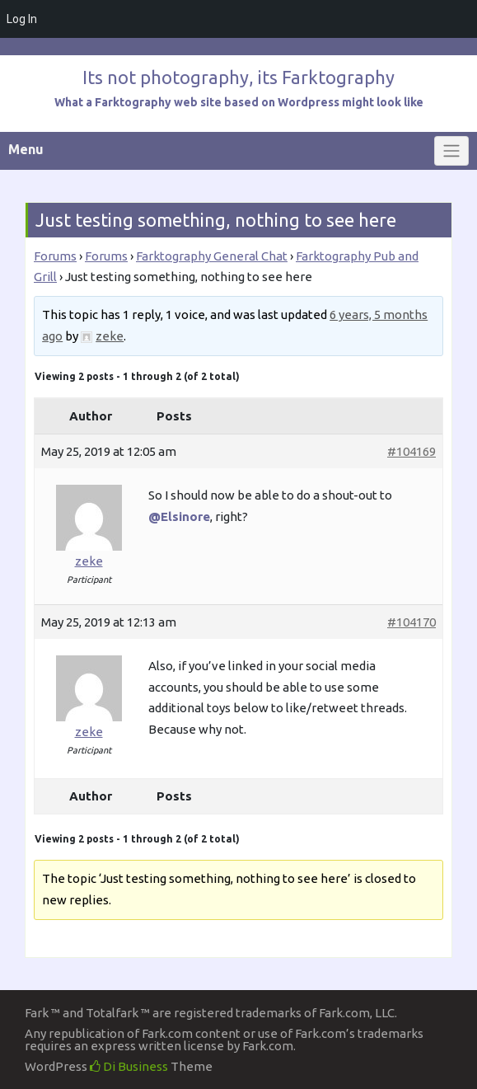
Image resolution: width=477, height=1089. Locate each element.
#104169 (411, 451)
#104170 (411, 622)
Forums (55, 256)
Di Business (129, 1066)
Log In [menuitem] (22, 19)
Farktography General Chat (212, 256)
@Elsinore (179, 516)
